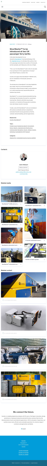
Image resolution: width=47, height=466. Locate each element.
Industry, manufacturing (19, 128)
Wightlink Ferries (16, 61)
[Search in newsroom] (45, 7)
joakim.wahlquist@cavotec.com (23, 172)
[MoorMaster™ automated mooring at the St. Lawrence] (12, 255)
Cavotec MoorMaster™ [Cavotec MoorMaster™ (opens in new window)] (15, 120)
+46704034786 (24, 174)
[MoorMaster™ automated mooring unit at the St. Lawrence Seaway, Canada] (12, 215)
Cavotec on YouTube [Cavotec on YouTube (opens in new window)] (23, 452)
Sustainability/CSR (20, 132)
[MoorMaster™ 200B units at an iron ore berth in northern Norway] (12, 194)
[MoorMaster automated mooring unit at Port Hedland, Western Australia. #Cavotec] (12, 235)
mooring (29, 138)
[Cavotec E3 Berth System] (35, 251)
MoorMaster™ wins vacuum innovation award (18, 403)
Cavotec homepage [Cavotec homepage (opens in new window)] (23, 450)
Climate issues (13, 126)
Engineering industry (22, 126)
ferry (15, 138)
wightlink (33, 138)
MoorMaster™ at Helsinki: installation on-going (19, 369)
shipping (12, 138)
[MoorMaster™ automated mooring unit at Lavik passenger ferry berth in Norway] (35, 195)
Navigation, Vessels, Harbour (25, 130)
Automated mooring (22, 138)
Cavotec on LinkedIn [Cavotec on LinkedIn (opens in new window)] (23, 454)
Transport (27, 132)
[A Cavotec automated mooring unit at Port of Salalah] (35, 224)
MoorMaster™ (18, 59)
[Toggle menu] (2, 7)
